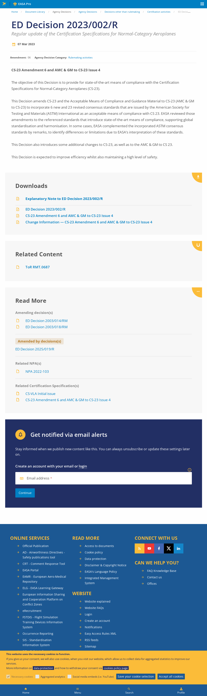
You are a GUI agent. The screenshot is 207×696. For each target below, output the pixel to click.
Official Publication (36, 546)
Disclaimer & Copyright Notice (105, 565)
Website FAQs (94, 608)
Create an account (97, 621)
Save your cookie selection (136, 676)
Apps (202, 4)
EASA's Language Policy (101, 572)
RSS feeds (91, 640)
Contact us (154, 577)
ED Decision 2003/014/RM (46, 320)
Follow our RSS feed (139, 548)
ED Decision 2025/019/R (34, 349)
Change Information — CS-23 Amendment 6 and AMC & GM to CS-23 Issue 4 (88, 222)
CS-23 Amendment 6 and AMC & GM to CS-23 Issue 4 (69, 215)
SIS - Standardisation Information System (37, 642)
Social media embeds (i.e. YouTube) (93, 676)
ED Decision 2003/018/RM (46, 326)
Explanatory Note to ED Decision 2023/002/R (64, 198)
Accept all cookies (171, 676)
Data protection (95, 559)
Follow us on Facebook (159, 548)
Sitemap (90, 646)
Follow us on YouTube (149, 548)
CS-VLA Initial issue (40, 393)
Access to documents (99, 546)
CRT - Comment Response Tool (44, 564)
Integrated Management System (102, 580)
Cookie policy (94, 552)
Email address (38, 478)
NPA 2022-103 (37, 371)
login (83, 466)
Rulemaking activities (80, 57)
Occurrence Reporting (38, 633)
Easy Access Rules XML (100, 633)
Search (129, 692)
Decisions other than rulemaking (122, 11)
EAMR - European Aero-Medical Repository (44, 579)
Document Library (35, 11)
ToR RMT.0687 (37, 267)
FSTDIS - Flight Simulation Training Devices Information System (43, 622)
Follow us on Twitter (169, 548)
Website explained (97, 601)
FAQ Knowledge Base (161, 571)
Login (88, 614)
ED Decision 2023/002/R (45, 209)
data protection (43, 668)
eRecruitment (32, 611)
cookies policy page (116, 668)
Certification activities (158, 11)
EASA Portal (31, 570)
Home (14, 11)
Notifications (93, 627)
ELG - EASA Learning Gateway (43, 588)
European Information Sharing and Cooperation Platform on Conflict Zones (44, 599)
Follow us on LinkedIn (178, 548)
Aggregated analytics (53, 676)
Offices (152, 584)
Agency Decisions (88, 11)
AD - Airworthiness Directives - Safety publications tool (44, 554)
